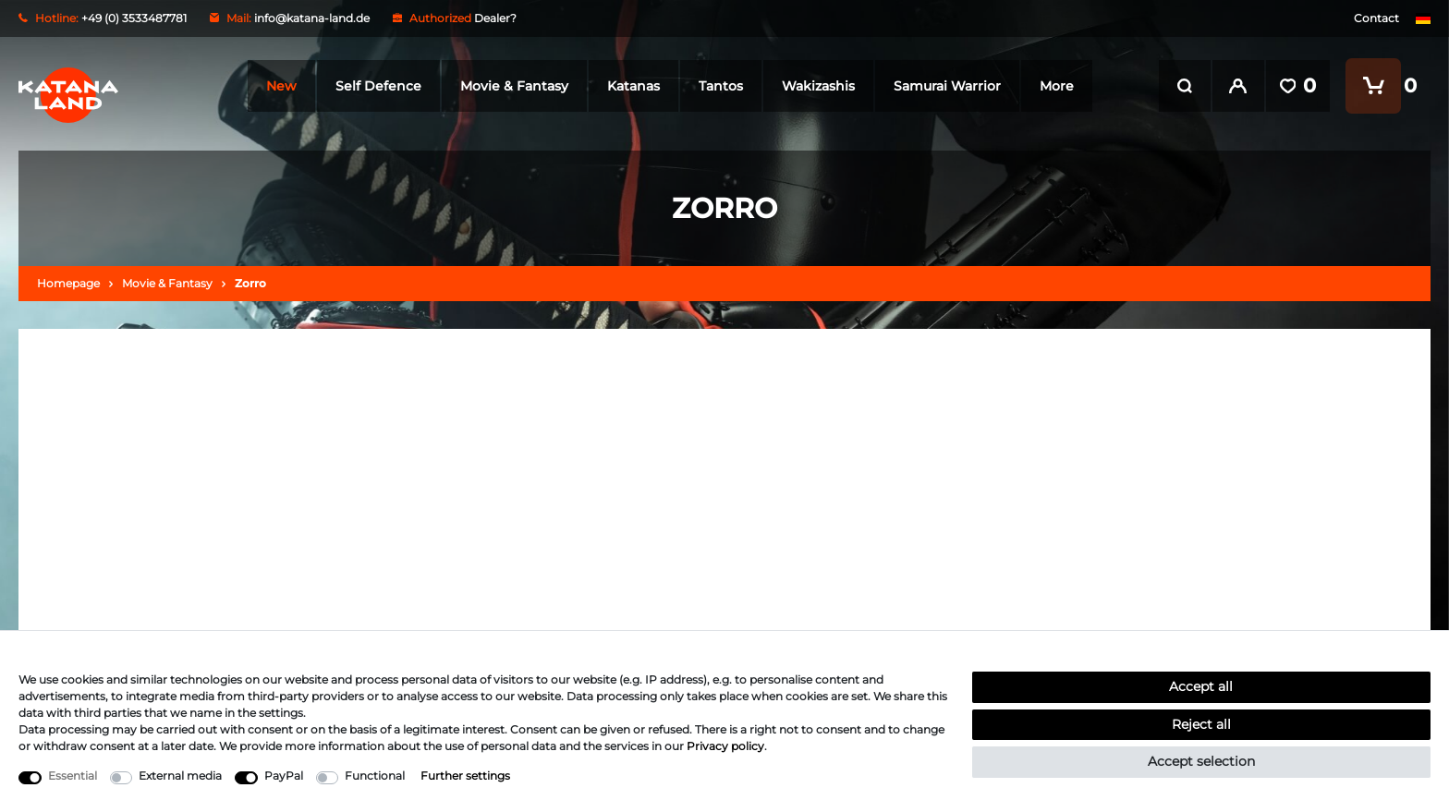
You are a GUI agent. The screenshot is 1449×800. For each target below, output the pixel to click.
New (277, 86)
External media (180, 775)
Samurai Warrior (943, 86)
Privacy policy (725, 746)
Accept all (1201, 686)
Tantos (717, 86)
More (1053, 86)
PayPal (283, 775)
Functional (375, 775)
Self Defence (375, 86)
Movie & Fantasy (511, 86)
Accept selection (1201, 761)
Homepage (68, 283)
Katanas (629, 86)
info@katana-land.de (312, 18)
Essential (72, 775)
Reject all (1201, 724)
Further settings (465, 775)
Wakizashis (814, 86)
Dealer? (495, 18)
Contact (1376, 18)
